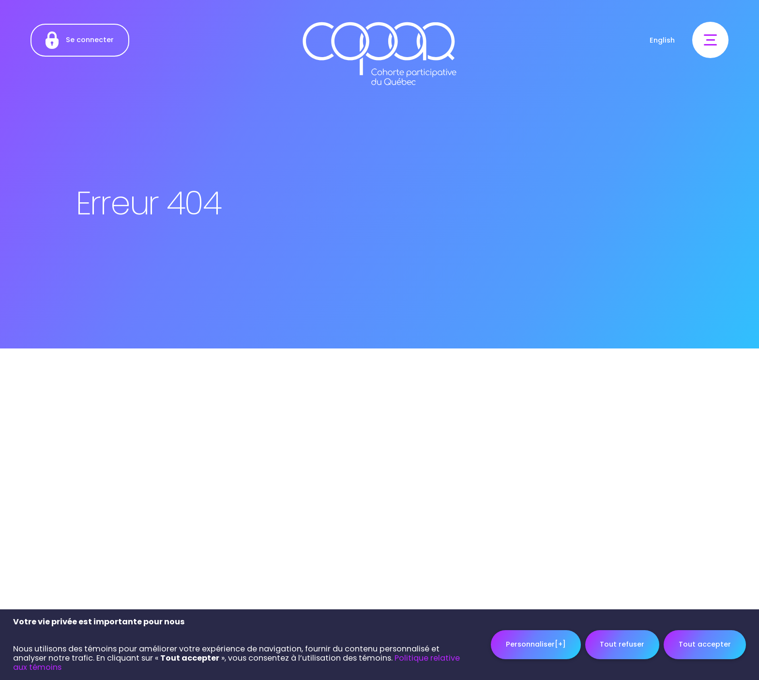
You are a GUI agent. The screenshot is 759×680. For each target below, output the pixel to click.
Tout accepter (705, 643)
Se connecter (79, 40)
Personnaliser (536, 643)
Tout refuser (622, 643)
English (662, 40)
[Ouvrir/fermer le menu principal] (710, 40)
